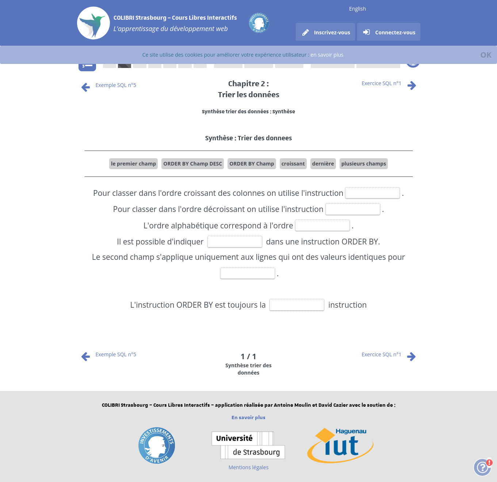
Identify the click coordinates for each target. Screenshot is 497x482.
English (357, 8)
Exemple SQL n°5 (108, 85)
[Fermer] (486, 55)
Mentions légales (249, 467)
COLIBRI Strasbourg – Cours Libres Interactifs (175, 17)
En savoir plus (248, 417)
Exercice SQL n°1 (390, 83)
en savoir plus (326, 54)
